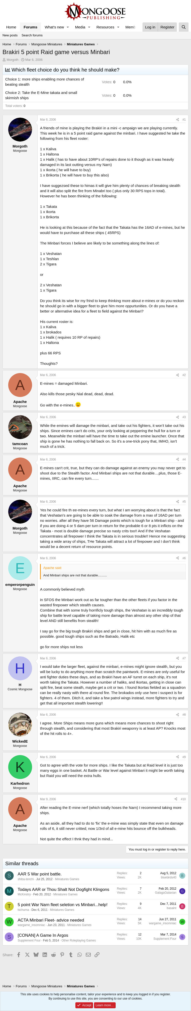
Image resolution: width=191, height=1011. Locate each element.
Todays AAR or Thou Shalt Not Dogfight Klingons (63, 889)
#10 (183, 799)
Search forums (32, 35)
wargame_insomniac (31, 925)
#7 (184, 658)
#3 (184, 417)
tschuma (23, 910)
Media (80, 27)
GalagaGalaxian (165, 892)
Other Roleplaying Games (78, 940)
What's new (54, 27)
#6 (184, 558)
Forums (30, 27)
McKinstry (24, 894)
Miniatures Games (67, 879)
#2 (184, 375)
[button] (67, 27)
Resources (105, 27)
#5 (184, 501)
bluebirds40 (168, 877)
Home (11, 27)
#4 (184, 459)
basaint (171, 908)
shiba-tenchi (26, 879)
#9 (184, 757)
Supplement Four (29, 940)
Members (133, 27)
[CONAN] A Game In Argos (43, 935)
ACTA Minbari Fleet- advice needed (51, 920)
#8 (184, 714)
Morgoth (13, 60)
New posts (10, 35)
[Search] (184, 27)
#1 (184, 119)
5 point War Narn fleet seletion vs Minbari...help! (62, 904)
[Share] (177, 120)
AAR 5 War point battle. (40, 874)
